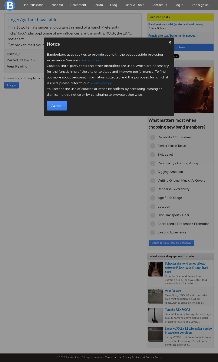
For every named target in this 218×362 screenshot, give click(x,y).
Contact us (159, 5)
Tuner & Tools (134, 5)
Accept (57, 105)
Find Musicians (32, 5)
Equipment (78, 5)
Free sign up (200, 5)
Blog (113, 5)
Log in (178, 5)
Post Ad (57, 5)
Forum (98, 5)
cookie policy (89, 60)
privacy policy (101, 83)
